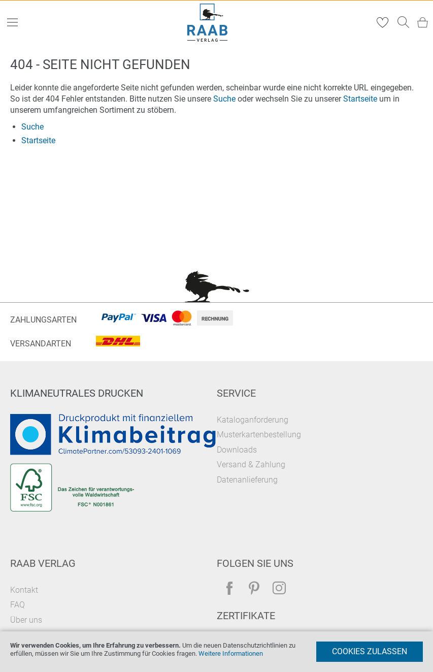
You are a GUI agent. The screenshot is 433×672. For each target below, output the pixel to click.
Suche (224, 99)
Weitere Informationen (230, 653)
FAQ (17, 605)
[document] (216, 652)
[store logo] (207, 23)
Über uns (26, 620)
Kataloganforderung (252, 420)
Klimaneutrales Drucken (76, 393)
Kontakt (24, 590)
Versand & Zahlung (251, 464)
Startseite (360, 99)
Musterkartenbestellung (259, 434)
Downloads (237, 450)
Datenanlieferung (247, 480)
